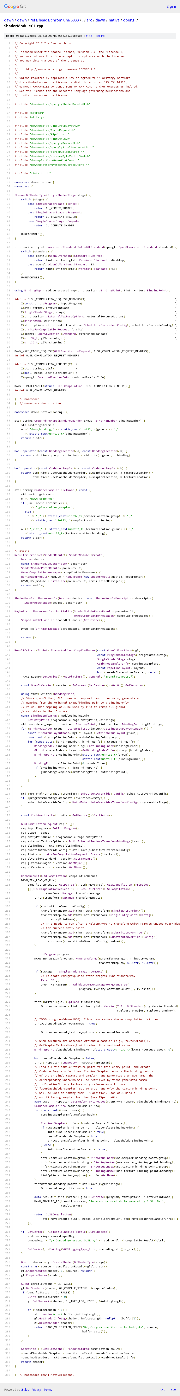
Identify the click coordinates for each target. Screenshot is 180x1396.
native (114, 20)
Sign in (171, 6)
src (89, 20)
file (89, 36)
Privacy (36, 1389)
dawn (9, 20)
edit (100, 36)
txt (162, 1389)
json (172, 1389)
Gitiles (25, 1389)
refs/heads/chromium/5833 (54, 20)
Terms (47, 1389)
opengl (129, 20)
